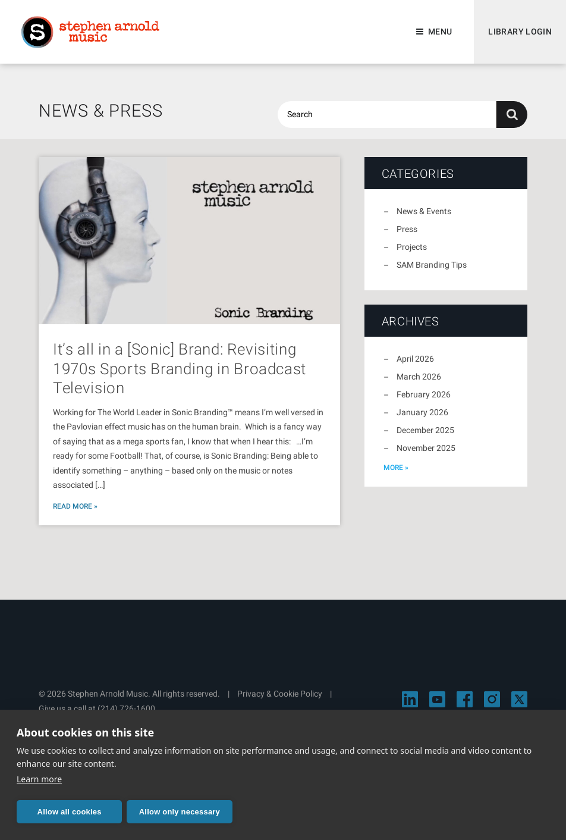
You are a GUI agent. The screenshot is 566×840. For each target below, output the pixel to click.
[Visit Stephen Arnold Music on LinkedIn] (410, 699)
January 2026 (422, 412)
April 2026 (415, 358)
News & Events (424, 211)
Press (407, 229)
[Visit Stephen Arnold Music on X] (519, 699)
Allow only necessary (179, 811)
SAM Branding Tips (432, 264)
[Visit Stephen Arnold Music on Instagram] (492, 699)
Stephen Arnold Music (90, 32)
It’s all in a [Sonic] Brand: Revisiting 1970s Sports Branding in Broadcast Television (179, 368)
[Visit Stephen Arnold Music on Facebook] (465, 699)
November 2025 (426, 448)
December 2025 (425, 430)
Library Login (520, 31)
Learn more (39, 779)
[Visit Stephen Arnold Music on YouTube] (437, 699)
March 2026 (419, 376)
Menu (440, 31)
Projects (412, 247)
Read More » (75, 506)
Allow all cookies (69, 811)
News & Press (101, 111)
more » (395, 467)
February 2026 (424, 394)
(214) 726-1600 (126, 708)
